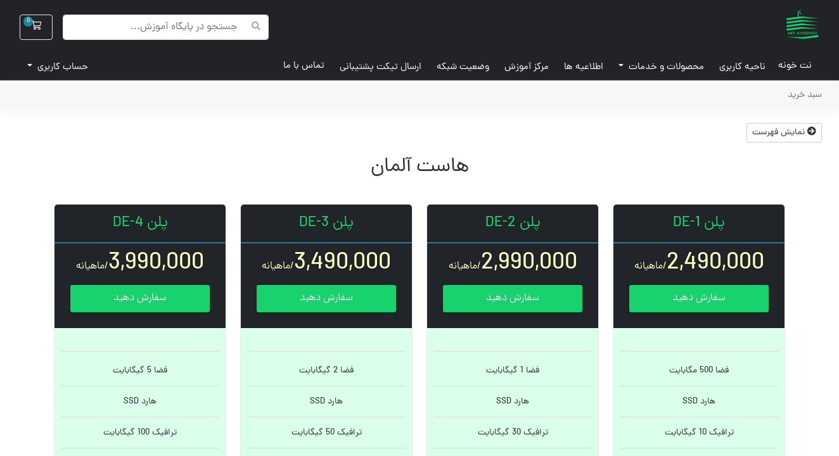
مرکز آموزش (526, 67)
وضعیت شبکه (463, 67)
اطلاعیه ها (583, 67)
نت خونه (788, 66)
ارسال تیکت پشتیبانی (380, 67)
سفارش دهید (699, 298)
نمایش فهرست (784, 132)
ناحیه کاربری (742, 67)
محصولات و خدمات (665, 67)
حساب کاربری (61, 67)
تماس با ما (303, 66)
